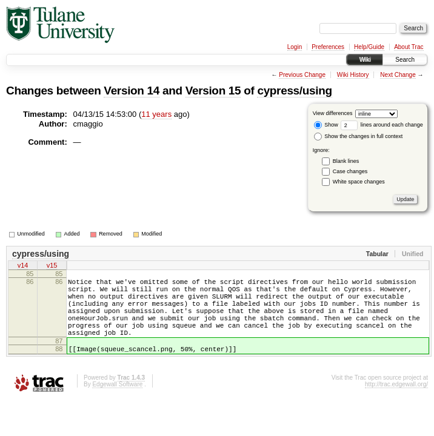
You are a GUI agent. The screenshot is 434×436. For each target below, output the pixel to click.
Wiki (364, 59)
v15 (52, 266)
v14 (23, 266)
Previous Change (302, 74)
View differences (333, 113)
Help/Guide (369, 47)
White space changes (359, 182)
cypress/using (294, 90)
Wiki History (353, 74)
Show (326, 125)
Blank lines (346, 161)
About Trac (408, 47)
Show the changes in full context (358, 136)
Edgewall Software (117, 402)
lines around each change (382, 125)
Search (405, 59)
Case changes (350, 171)
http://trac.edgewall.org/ (396, 402)
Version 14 (131, 90)
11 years (156, 114)
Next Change (397, 74)
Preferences (328, 47)
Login (294, 47)
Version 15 (213, 90)
